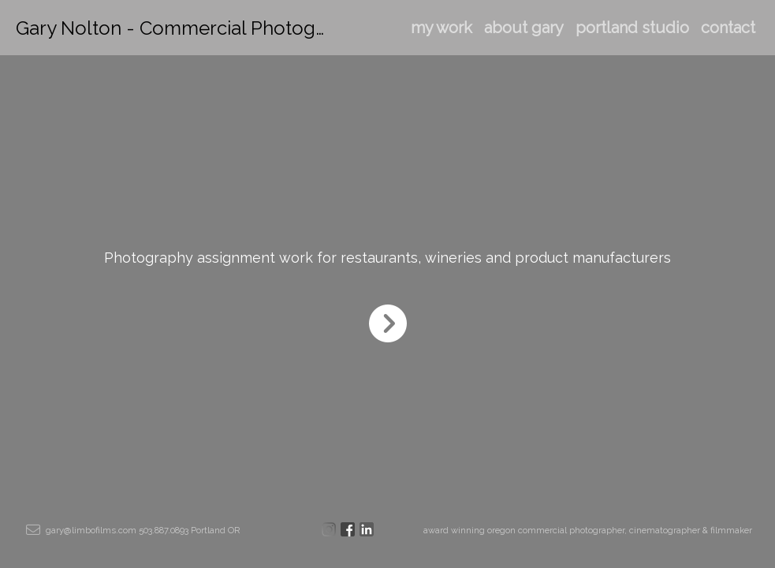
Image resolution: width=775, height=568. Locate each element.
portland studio (632, 27)
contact (728, 27)
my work (441, 27)
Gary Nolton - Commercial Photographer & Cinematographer (283, 28)
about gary (524, 27)
